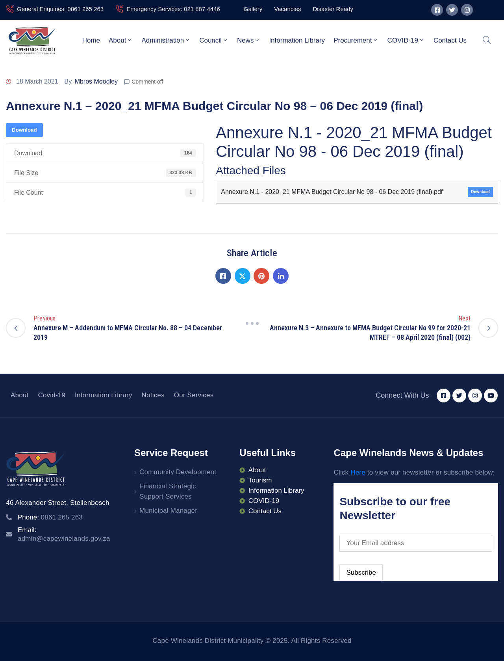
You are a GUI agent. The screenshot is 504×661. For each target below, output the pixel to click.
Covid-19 (51, 395)
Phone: (50, 517)
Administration (166, 40)
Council (213, 40)
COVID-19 (405, 40)
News (249, 40)
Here (357, 472)
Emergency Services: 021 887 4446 (173, 9)
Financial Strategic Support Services (167, 491)
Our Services (194, 395)
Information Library (297, 40)
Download (24, 130)
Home (91, 40)
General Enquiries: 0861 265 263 (60, 9)
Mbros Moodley (96, 81)
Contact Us (450, 40)
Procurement (356, 40)
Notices (153, 395)
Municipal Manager (168, 510)
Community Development (177, 472)
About (121, 40)
